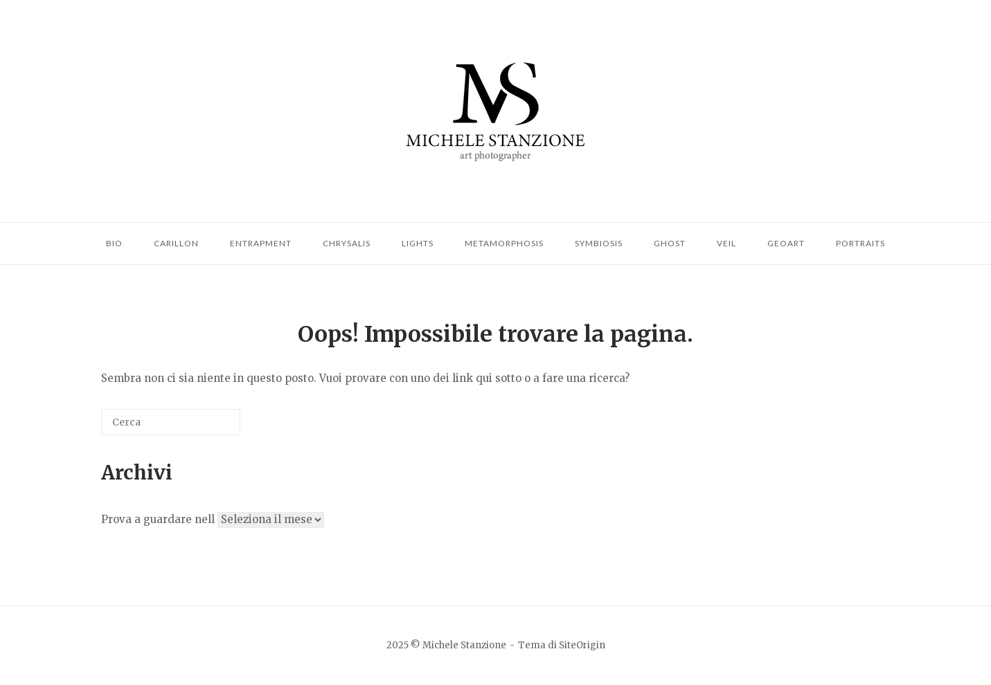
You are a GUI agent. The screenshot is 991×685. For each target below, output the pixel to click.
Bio (114, 243)
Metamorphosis (504, 243)
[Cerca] (170, 422)
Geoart (786, 243)
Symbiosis (599, 243)
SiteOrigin (582, 645)
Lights (418, 243)
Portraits (860, 243)
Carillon (176, 243)
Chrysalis (346, 243)
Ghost (670, 243)
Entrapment (261, 243)
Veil (726, 243)
